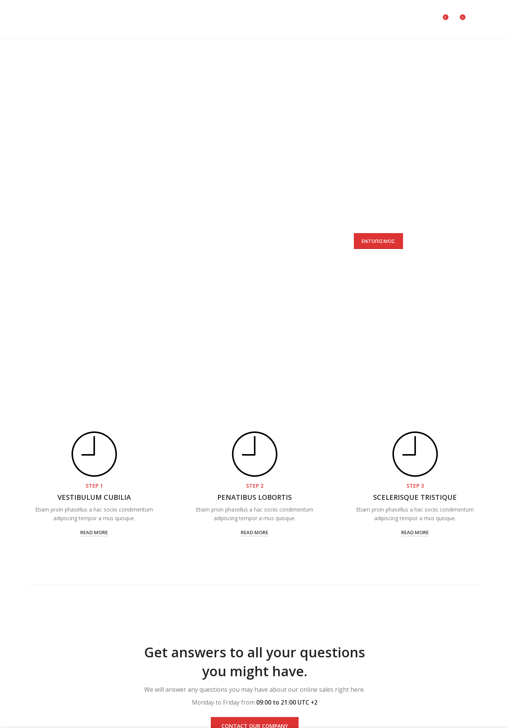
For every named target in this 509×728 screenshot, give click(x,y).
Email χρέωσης (248, 226)
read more (94, 532)
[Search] (426, 20)
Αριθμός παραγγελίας (132, 226)
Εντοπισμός (378, 241)
